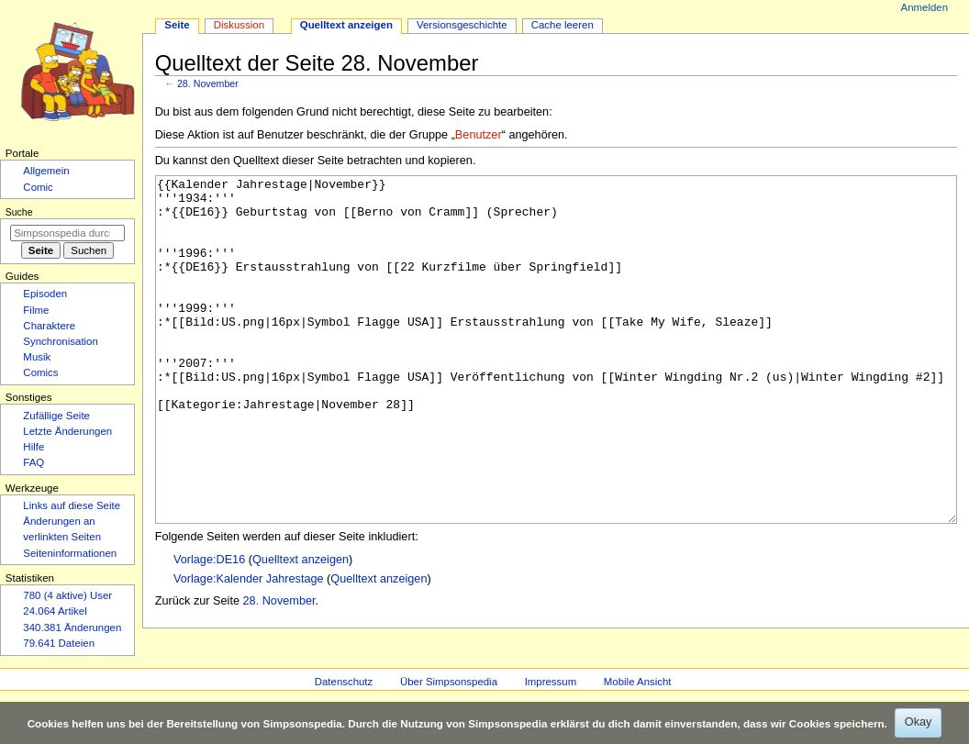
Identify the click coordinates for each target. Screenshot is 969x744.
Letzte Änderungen (67, 431)
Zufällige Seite (56, 415)
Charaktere (49, 325)
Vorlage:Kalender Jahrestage (248, 647)
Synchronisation (60, 341)
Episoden (45, 293)
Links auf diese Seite (71, 505)
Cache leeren (562, 24)
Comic (37, 187)
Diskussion (239, 24)
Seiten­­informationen (70, 553)
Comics (40, 372)
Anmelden (925, 7)
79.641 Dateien (59, 643)
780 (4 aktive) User (67, 595)
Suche (19, 211)
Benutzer (478, 134)
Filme (36, 310)
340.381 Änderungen (72, 627)
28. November (208, 83)
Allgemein (46, 170)
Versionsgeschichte (462, 24)
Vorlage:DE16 (209, 628)
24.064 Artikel (54, 610)
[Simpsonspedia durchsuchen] (67, 233)
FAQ (33, 462)
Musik (36, 356)
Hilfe (33, 446)
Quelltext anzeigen (300, 628)
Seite (176, 24)
